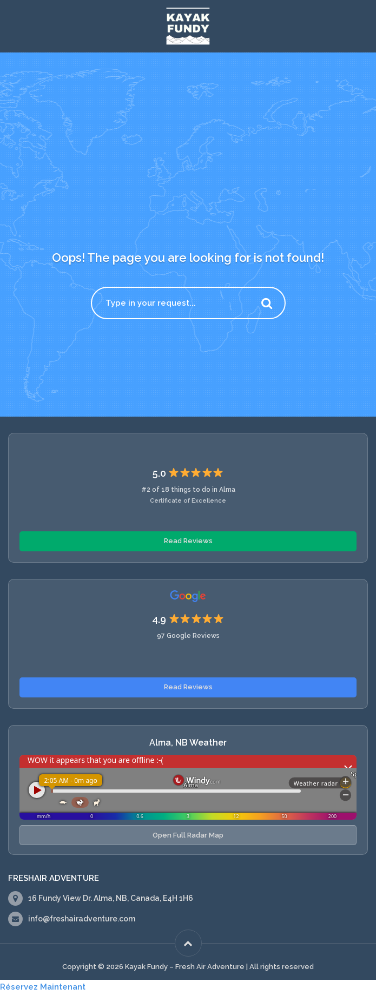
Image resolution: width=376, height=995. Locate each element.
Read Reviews (188, 541)
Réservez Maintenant (42, 987)
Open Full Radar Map (188, 835)
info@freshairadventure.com (81, 918)
